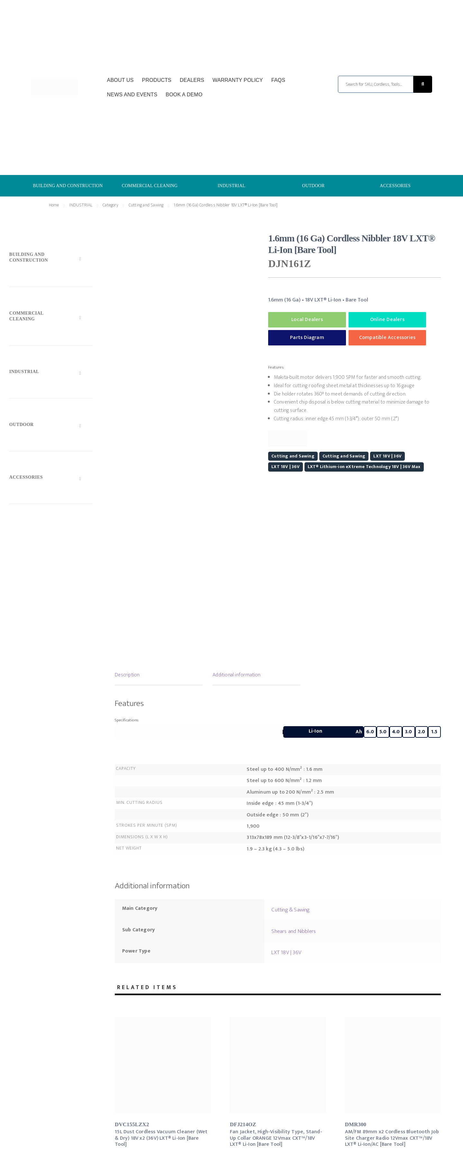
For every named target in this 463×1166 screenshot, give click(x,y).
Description (127, 675)
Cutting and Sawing (146, 205)
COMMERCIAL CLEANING (149, 185)
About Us (120, 80)
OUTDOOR (313, 185)
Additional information (236, 675)
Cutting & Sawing (290, 909)
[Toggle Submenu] (51, 259)
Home (54, 205)
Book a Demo (184, 94)
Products (156, 80)
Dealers (192, 80)
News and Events (132, 94)
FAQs (278, 80)
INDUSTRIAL (231, 185)
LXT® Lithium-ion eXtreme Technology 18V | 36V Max (364, 466)
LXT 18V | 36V (387, 456)
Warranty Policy (238, 80)
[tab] (159, 676)
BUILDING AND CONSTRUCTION (68, 185)
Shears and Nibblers (293, 931)
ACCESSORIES (395, 185)
